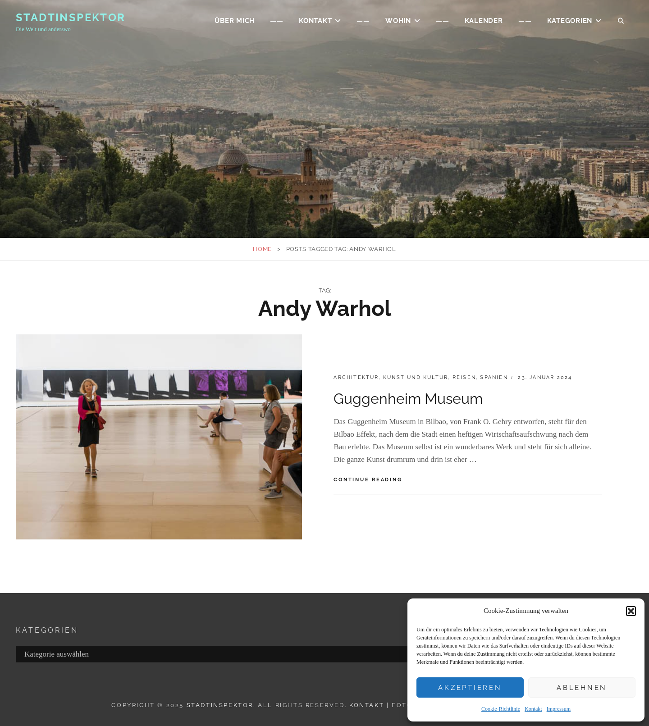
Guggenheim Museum (408, 398)
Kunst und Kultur (415, 377)
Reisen (464, 377)
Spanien (493, 377)
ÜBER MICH (235, 21)
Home (262, 249)
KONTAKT (315, 21)
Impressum (559, 709)
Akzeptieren (470, 688)
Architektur (356, 377)
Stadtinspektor (71, 17)
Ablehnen (582, 688)
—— (276, 21)
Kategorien (570, 21)
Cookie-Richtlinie (500, 709)
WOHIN (398, 21)
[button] (630, 611)
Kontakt (533, 709)
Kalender (484, 21)
